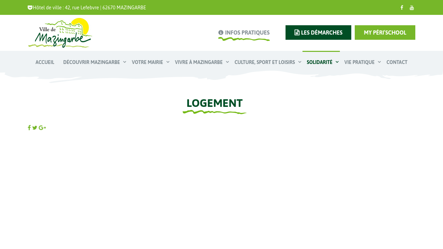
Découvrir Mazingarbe (92, 62)
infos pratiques (247, 32)
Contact (397, 62)
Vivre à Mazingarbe (199, 62)
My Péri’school (385, 32)
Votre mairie (148, 62)
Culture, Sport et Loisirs (265, 62)
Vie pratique (360, 62)
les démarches (321, 32)
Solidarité (320, 62)
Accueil (45, 62)
